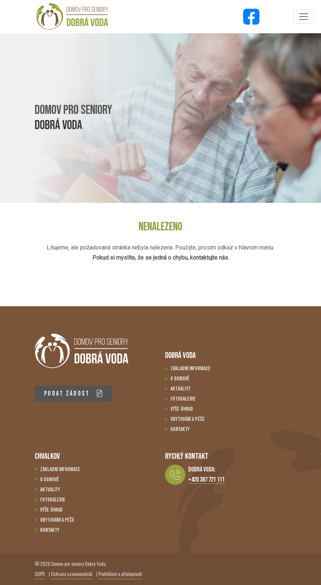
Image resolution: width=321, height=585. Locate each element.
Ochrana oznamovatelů (71, 573)
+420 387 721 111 (206, 479)
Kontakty (180, 429)
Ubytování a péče (187, 419)
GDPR (40, 573)
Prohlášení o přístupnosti (120, 573)
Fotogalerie (183, 399)
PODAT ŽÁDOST (73, 393)
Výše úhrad (181, 409)
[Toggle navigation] (303, 16)
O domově (179, 378)
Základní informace (190, 368)
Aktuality (180, 388)
